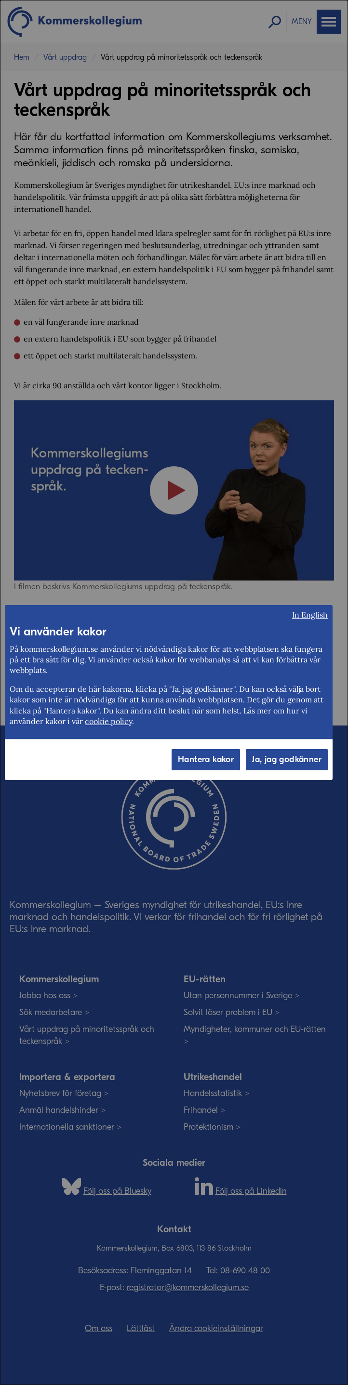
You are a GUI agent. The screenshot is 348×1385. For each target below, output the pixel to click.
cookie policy (108, 721)
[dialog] (174, 692)
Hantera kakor (206, 759)
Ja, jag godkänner (286, 759)
